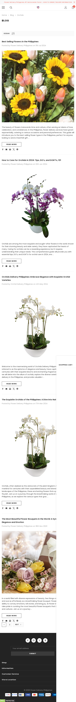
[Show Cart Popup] (73, 7)
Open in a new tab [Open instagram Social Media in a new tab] (33, 645)
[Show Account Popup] (65, 7)
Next (19, 629)
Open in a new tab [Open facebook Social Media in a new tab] (28, 645)
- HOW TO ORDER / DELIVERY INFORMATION (57, 2)
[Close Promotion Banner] (74, 2)
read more (11, 144)
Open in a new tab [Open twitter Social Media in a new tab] (39, 645)
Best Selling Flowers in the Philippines (22, 40)
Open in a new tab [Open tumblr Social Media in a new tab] (45, 645)
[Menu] (3, 7)
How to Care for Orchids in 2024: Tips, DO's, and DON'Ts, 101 (34, 159)
